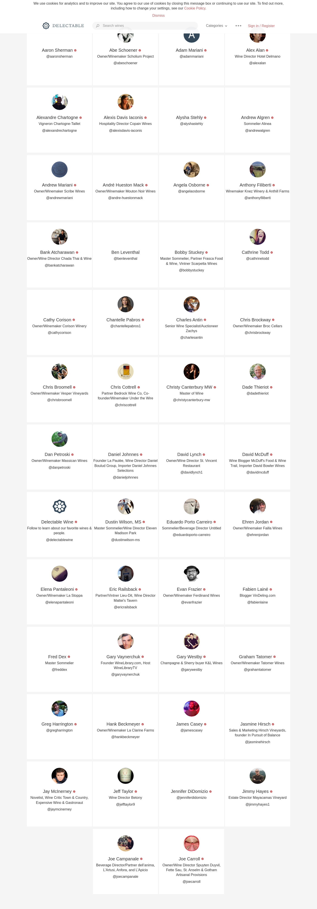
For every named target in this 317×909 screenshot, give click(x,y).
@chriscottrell (125, 405)
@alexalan (257, 63)
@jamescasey (192, 730)
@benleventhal (125, 258)
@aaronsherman (59, 56)
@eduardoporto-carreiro (191, 535)
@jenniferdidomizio (191, 797)
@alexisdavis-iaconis (125, 130)
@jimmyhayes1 (257, 804)
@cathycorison (59, 333)
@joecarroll (191, 881)
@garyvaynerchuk (125, 674)
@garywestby (191, 669)
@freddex (59, 669)
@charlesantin (191, 337)
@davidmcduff (257, 472)
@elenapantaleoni (59, 602)
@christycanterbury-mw (191, 400)
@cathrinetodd (257, 258)
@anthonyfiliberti (257, 198)
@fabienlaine (257, 602)
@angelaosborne (191, 191)
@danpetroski (59, 467)
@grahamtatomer (257, 669)
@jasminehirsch (257, 742)
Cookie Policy (194, 8)
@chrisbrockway (258, 333)
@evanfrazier (191, 602)
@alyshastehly (191, 124)
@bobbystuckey (191, 270)
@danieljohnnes (125, 477)
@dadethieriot (258, 393)
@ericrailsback (125, 607)
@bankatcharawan (59, 265)
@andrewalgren (257, 130)
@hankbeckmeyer (125, 737)
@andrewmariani (59, 198)
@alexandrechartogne (59, 130)
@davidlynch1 (192, 472)
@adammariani (192, 56)
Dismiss (158, 15)
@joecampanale (125, 876)
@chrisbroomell (59, 400)
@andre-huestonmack (125, 198)
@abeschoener (126, 63)
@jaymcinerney (59, 809)
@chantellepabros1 (125, 326)
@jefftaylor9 (125, 804)
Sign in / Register (261, 26)
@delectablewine (59, 540)
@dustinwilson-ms (125, 540)
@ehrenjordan (257, 535)
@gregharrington (59, 730)
